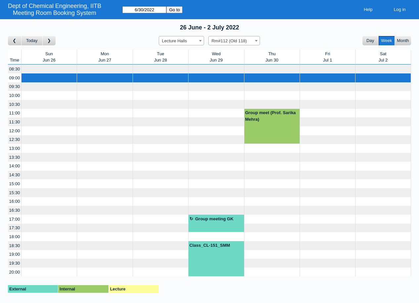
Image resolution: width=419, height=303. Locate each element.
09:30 (14, 86)
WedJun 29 (216, 57)
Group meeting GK (214, 218)
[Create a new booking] (49, 69)
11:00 (14, 112)
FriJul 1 (327, 57)
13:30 (14, 157)
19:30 (14, 263)
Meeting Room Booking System (54, 13)
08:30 (14, 68)
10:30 (14, 104)
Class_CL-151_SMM (209, 245)
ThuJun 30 (272, 57)
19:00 (14, 254)
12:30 (14, 139)
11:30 (14, 121)
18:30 (14, 245)
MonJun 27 (104, 57)
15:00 (14, 183)
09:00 (14, 77)
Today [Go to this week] (32, 40)
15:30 (14, 192)
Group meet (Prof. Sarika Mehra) (270, 116)
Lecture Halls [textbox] (174, 40)
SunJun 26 (49, 57)
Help (368, 9)
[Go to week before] (14, 41)
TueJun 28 (160, 57)
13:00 (14, 148)
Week (386, 40)
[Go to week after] (49, 41)
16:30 (14, 210)
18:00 (14, 236)
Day (370, 40)
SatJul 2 (383, 57)
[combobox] (181, 40)
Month (403, 40)
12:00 (14, 130)
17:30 (14, 227)
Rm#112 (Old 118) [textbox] (229, 40)
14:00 (14, 165)
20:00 (14, 272)
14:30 (14, 174)
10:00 (14, 95)
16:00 (14, 201)
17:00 (14, 219)
